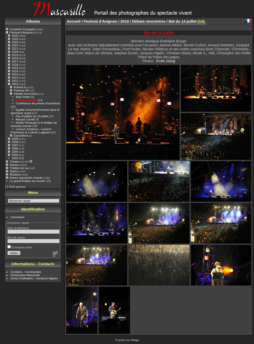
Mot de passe (16, 237)
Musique (15, 174)
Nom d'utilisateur (18, 227)
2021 (15, 48)
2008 (15, 141)
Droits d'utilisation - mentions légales (34, 278)
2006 (15, 148)
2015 (15, 67)
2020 (15, 51)
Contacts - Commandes (26, 271)
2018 (15, 58)
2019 (15, 55)
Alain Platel (23, 96)
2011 (15, 80)
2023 (15, 42)
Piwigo (135, 340)
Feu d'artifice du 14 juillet (32, 116)
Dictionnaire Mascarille (25, 275)
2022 (15, 45)
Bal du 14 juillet (26, 100)
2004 (15, 154)
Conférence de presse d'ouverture (38, 103)
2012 (15, 77)
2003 (15, 158)
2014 (15, 71)
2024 (15, 38)
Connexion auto (19, 247)
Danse (14, 164)
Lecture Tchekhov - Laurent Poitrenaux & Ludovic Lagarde (31, 130)
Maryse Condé (25, 119)
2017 (15, 61)
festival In (20, 87)
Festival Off (21, 90)
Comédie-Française (22, 29)
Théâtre (15, 161)
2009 (15, 138)
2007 (15, 145)
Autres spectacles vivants (26, 177)
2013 (15, 74)
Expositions (21, 135)
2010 (15, 84)
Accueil (74, 21)
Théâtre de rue (19, 168)
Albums (33, 21)
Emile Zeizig (165, 61)
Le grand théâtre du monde (27, 180)
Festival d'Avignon (21, 32)
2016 (15, 64)
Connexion (18, 217)
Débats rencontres (25, 93)
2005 (15, 151)
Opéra (14, 171)
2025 (15, 35)
